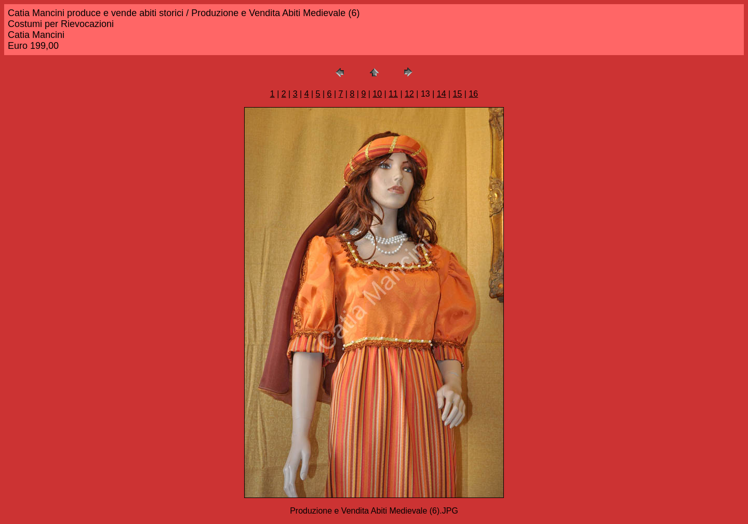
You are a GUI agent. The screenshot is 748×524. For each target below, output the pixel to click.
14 (441, 93)
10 (377, 93)
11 (393, 93)
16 (473, 93)
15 (457, 93)
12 (409, 93)
